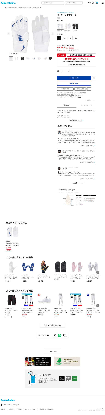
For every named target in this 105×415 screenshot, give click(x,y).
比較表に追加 (65, 89)
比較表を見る (82, 89)
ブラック (75, 27)
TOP (6, 7)
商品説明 (66, 105)
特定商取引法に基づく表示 (46, 409)
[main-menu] (102, 3)
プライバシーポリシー (30, 409)
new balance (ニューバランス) (65, 12)
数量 (58, 71)
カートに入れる (73, 78)
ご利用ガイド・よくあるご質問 (11, 405)
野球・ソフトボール (13, 7)
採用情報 (11, 409)
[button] (8, 33)
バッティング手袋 (22, 7)
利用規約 (19, 409)
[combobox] (52, 2)
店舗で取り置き (73, 83)
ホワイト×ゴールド (67, 27)
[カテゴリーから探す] (74, 2)
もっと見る (75, 183)
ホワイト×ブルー (60, 27)
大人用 (29, 7)
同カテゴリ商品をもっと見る (52, 325)
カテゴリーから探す (52, 351)
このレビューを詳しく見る (86, 145)
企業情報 (3, 409)
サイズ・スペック (86, 105)
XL (76, 38)
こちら (71, 94)
